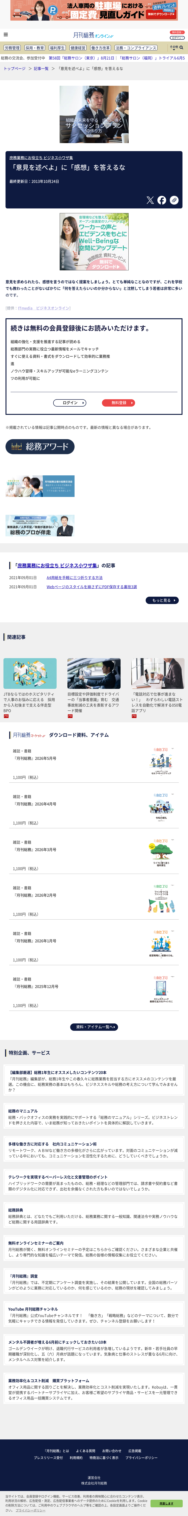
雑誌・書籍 (94, 764)
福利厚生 (57, 47)
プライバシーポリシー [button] (31, 1510)
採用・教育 (35, 47)
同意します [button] (167, 1503)
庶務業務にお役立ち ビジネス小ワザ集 (41, 157)
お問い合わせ (111, 1450)
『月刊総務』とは (56, 1450)
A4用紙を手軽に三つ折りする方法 (75, 577)
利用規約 (76, 1457)
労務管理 (12, 47)
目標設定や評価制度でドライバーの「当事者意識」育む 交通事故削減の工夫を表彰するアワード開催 (93, 702)
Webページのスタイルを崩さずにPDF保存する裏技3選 (92, 586)
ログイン (177, 37)
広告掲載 (134, 1450)
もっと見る (164, 600)
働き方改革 (100, 47)
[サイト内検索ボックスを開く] (181, 48)
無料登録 (177, 32)
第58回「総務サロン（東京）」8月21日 (81, 58)
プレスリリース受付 (48, 1457)
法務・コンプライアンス (136, 47)
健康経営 (78, 47)
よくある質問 (85, 1450)
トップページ (14, 68)
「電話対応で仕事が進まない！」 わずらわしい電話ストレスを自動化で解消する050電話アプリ (157, 702)
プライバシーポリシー (141, 1457)
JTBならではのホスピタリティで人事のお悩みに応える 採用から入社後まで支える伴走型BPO (29, 702)
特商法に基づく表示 (104, 1457)
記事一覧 (41, 68)
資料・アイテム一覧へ (96, 1026)
